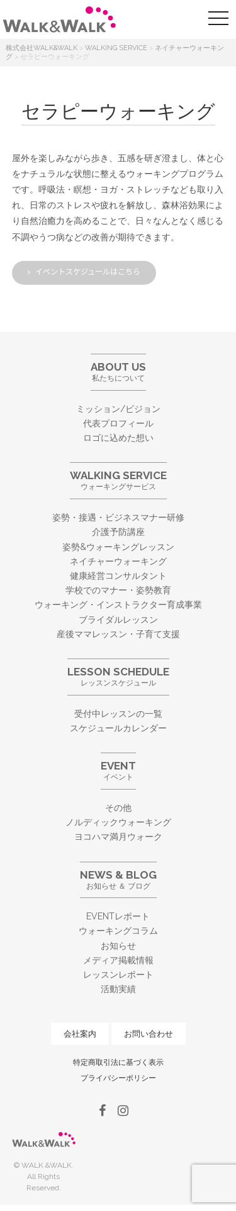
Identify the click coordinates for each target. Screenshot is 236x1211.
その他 (118, 808)
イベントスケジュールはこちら (87, 272)
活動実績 (118, 989)
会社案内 (80, 1034)
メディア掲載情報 (118, 960)
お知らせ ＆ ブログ (118, 880)
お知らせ (118, 946)
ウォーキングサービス (118, 480)
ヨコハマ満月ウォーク (118, 837)
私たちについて (118, 372)
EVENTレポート (118, 916)
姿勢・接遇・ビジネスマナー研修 (118, 517)
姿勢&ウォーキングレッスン (118, 547)
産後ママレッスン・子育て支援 (118, 634)
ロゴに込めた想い (118, 438)
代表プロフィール (118, 423)
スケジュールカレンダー (118, 728)
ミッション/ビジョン (118, 409)
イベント (118, 770)
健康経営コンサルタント (118, 576)
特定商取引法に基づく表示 (118, 1062)
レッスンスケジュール (118, 676)
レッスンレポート (118, 975)
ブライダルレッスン (118, 620)
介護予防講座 (118, 532)
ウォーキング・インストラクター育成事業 (118, 605)
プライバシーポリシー (118, 1078)
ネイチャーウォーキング (118, 561)
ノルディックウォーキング (118, 822)
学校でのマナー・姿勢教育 (118, 590)
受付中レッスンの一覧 (118, 714)
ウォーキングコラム (118, 931)
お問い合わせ (148, 1034)
